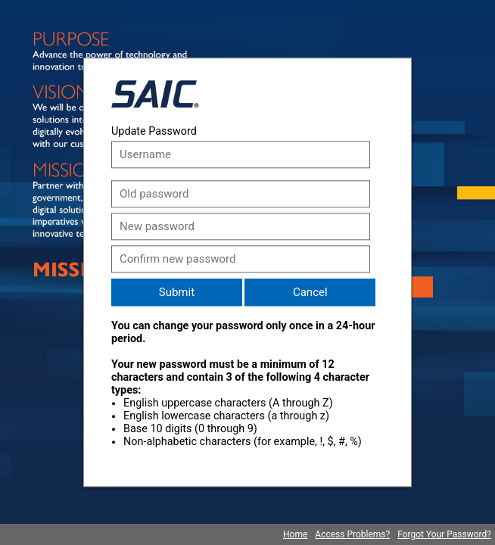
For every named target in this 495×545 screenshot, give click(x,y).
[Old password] (240, 193)
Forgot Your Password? (444, 534)
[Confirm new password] (240, 258)
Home (295, 534)
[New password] (240, 226)
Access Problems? (352, 534)
